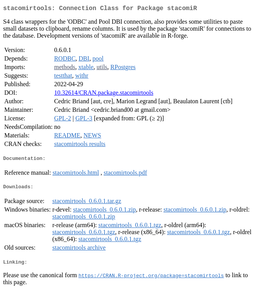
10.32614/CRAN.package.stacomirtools (103, 94)
